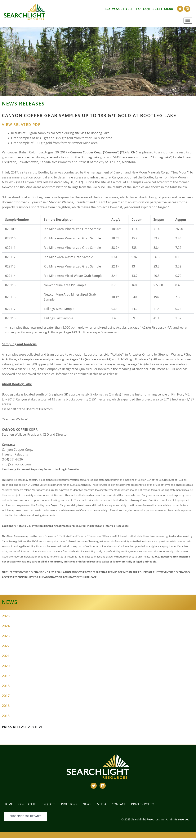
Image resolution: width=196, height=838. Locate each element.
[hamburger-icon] (188, 21)
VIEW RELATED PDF (21, 124)
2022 (6, 645)
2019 (6, 675)
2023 (6, 636)
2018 (6, 685)
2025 (6, 616)
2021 (6, 655)
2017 (6, 695)
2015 (6, 715)
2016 (6, 705)
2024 (6, 626)
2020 (6, 666)
